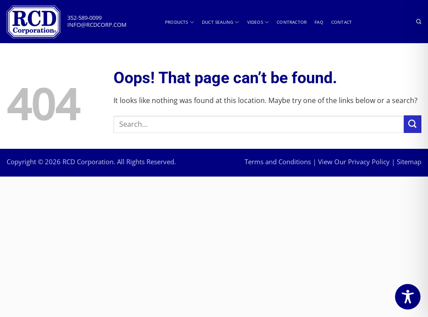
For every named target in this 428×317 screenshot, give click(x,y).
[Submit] (412, 124)
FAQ (319, 22)
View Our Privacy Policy (354, 161)
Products (179, 22)
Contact (341, 22)
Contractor (292, 22)
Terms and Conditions (278, 161)
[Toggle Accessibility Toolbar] (407, 296)
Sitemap (409, 161)
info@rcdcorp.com (97, 25)
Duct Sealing (220, 22)
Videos (258, 22)
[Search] (418, 22)
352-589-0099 (84, 18)
